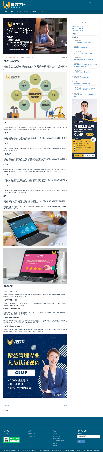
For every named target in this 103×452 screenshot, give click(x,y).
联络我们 (55, 443)
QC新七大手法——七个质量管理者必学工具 (84, 89)
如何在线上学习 (56, 436)
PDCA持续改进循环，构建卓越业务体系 (83, 42)
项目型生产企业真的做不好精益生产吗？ (84, 59)
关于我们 (34, 12)
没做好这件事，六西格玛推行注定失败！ (84, 83)
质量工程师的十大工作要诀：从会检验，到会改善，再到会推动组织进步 (85, 65)
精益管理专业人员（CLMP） (79, 26)
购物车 (89, 3)
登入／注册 (97, 3)
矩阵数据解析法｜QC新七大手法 (82, 72)
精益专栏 (19, 12)
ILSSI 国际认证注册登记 (58, 441)
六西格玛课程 (31, 436)
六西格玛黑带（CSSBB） (78, 30)
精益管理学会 (29, 57)
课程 (12, 12)
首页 (6, 12)
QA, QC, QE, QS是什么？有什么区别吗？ (84, 53)
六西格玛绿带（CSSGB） (78, 28)
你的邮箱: (88, 435)
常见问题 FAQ (56, 438)
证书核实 (26, 12)
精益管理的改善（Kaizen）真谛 (81, 77)
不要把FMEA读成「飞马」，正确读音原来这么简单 (85, 95)
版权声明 (55, 445)
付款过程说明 (56, 433)
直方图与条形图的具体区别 (80, 47)
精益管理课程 (31, 433)
